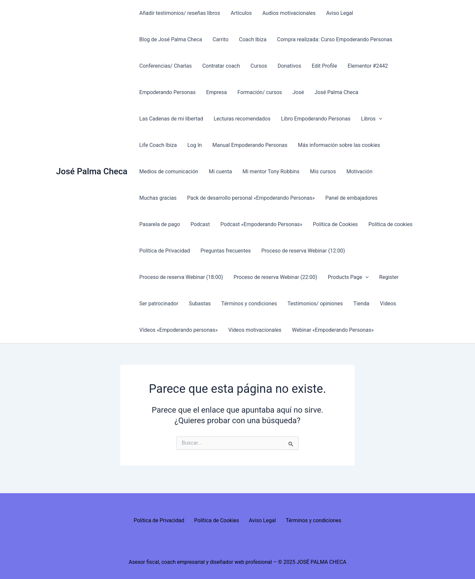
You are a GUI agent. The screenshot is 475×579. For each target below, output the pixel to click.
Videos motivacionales (254, 330)
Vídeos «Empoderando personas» (178, 330)
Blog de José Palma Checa (170, 39)
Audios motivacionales (289, 13)
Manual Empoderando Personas (249, 145)
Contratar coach (221, 66)
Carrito (221, 39)
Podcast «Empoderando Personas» (261, 224)
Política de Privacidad (164, 251)
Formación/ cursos (260, 92)
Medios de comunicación (168, 171)
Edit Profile (324, 66)
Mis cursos (323, 171)
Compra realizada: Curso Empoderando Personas (334, 39)
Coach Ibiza (253, 39)
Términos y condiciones (249, 303)
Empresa (216, 92)
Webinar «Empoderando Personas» (333, 330)
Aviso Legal (339, 13)
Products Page (348, 277)
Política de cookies (390, 224)
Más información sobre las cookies (339, 145)
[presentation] (379, 119)
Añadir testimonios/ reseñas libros (179, 13)
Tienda (361, 303)
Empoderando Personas (167, 92)
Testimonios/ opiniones (315, 303)
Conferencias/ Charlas (165, 66)
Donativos (289, 66)
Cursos (258, 66)
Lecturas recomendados (242, 119)
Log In (194, 145)
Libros (371, 119)
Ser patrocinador (158, 303)
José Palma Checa (91, 171)
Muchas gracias (157, 198)
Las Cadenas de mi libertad (171, 119)
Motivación (359, 171)
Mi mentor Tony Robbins (271, 171)
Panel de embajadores (351, 198)
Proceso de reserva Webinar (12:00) (303, 251)
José (298, 92)
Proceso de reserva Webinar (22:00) (275, 277)
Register (389, 277)
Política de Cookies (335, 224)
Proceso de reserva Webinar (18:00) (181, 277)
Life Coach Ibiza (158, 145)
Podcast (200, 224)
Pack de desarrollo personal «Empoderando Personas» (251, 198)
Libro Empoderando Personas (315, 119)
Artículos (241, 13)
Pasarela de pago (159, 224)
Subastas (199, 303)
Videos (388, 303)
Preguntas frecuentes (226, 251)
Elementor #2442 (368, 66)
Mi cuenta (220, 171)
